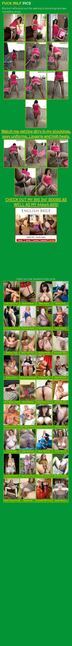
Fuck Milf (16, 3)
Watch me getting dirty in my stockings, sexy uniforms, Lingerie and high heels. (36, 134)
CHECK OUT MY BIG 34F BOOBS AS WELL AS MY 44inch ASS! (36, 202)
